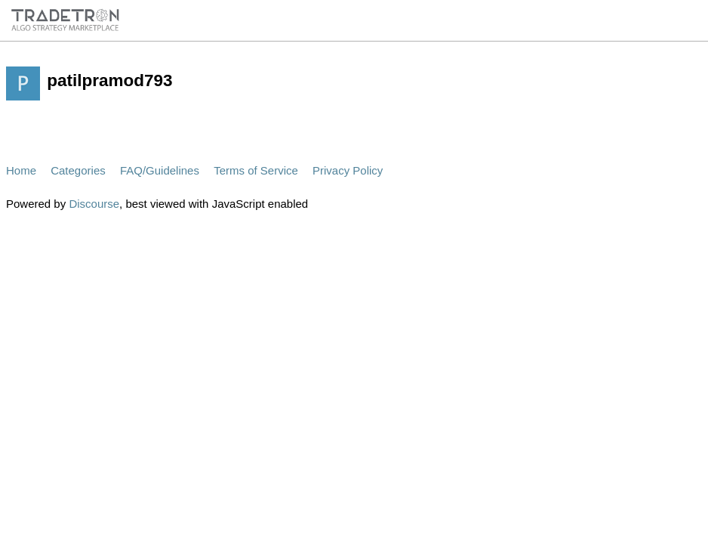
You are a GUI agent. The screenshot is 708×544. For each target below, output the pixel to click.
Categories (78, 170)
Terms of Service (256, 170)
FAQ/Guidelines (159, 170)
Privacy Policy (347, 170)
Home (21, 170)
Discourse (94, 203)
